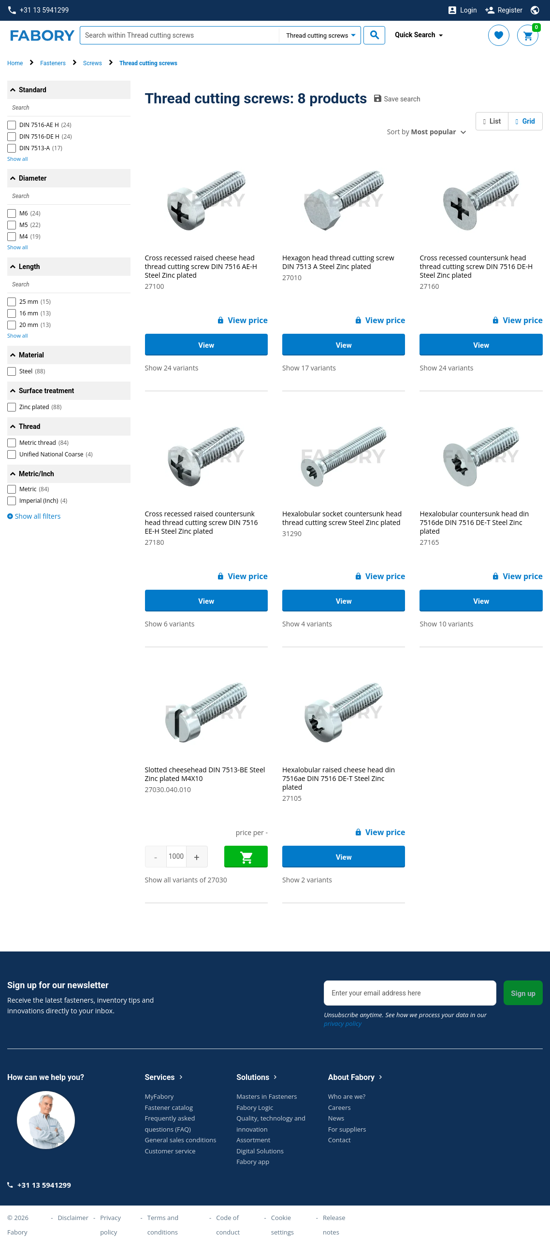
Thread (29, 426)
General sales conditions (181, 1139)
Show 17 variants (309, 367)
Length (29, 266)
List (492, 121)
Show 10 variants (446, 623)
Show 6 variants (170, 623)
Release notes (334, 1224)
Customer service (170, 1151)
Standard (32, 90)
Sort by (421, 131)
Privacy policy (110, 1224)
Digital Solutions (260, 1151)
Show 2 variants (307, 879)
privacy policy (343, 1023)
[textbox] (179, 35)
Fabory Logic (254, 1107)
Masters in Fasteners (266, 1096)
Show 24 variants (172, 367)
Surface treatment (46, 391)
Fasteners (53, 63)
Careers (339, 1107)
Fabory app (252, 1161)
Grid (525, 121)
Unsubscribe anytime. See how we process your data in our (405, 1019)
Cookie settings (282, 1224)
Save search (397, 98)
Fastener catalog (169, 1107)
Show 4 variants (307, 623)
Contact (339, 1139)
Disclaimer (73, 1217)
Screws (92, 63)
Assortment (253, 1139)
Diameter (32, 178)
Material (31, 355)
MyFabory (159, 1096)
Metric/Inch (36, 474)
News (336, 1118)
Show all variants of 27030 (186, 879)
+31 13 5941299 (38, 10)
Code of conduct (228, 1224)
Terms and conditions (163, 1224)
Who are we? (346, 1096)
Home (15, 63)
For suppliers (347, 1129)
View (206, 345)
